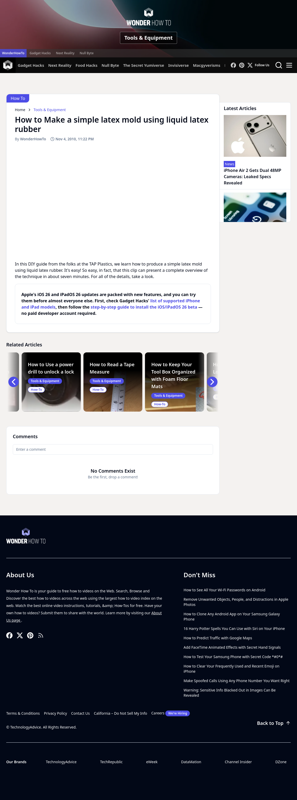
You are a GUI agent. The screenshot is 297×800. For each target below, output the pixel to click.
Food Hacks (87, 65)
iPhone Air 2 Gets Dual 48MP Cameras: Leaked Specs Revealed (252, 176)
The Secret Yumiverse (143, 65)
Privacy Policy (55, 713)
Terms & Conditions (23, 713)
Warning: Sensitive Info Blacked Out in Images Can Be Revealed (230, 693)
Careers (170, 713)
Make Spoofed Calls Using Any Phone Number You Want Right (237, 680)
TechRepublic (111, 761)
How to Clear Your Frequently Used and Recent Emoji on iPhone (231, 669)
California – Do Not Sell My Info (120, 713)
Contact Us (80, 713)
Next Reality (65, 53)
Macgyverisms (206, 65)
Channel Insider (238, 761)
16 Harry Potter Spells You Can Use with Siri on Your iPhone (234, 628)
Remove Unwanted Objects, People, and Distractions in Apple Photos (236, 602)
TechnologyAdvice (61, 761)
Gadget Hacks (40, 53)
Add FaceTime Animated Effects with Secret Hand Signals (232, 647)
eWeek (151, 761)
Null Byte (86, 53)
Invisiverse (178, 65)
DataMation (191, 761)
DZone (281, 761)
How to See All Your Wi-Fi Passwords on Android (224, 589)
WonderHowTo (13, 53)
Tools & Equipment (148, 37)
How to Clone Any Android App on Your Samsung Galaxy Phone (232, 616)
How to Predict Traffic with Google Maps (218, 637)
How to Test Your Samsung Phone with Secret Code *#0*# (233, 656)
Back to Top (274, 723)
